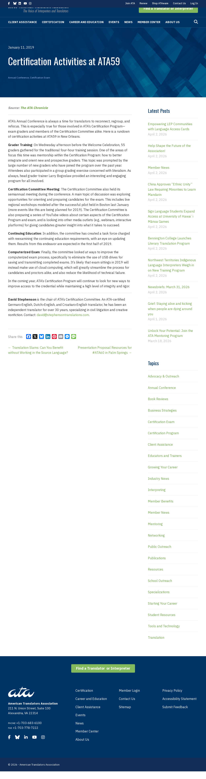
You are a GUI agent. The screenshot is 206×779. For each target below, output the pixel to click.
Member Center (149, 30)
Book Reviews (158, 407)
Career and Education (86, 30)
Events (114, 30)
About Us (172, 30)
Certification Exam (40, 85)
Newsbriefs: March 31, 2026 (169, 295)
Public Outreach (159, 554)
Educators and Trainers (165, 463)
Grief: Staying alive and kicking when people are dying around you (170, 316)
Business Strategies (162, 418)
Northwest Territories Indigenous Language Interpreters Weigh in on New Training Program (172, 273)
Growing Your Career (163, 475)
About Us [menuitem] (82, 747)
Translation (156, 645)
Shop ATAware (160, 3)
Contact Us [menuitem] (127, 706)
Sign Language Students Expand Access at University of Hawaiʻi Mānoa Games (171, 224)
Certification (53, 30)
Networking (156, 543)
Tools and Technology (164, 634)
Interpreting (157, 497)
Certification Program (163, 441)
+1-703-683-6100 (29, 730)
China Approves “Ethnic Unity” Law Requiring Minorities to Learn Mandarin (172, 197)
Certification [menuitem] (84, 698)
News (128, 30)
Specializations (159, 600)
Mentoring (155, 532)
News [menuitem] (79, 731)
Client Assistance (22, 30)
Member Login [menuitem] (129, 698)
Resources (155, 577)
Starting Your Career (162, 611)
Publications (157, 566)
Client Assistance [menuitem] (87, 715)
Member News (158, 175)
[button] (168, 16)
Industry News (158, 486)
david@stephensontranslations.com (63, 322)
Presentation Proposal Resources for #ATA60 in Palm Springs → (105, 357)
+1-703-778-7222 (25, 735)
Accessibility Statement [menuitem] (179, 706)
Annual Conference (18, 85)
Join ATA (130, 3)
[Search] (196, 29)
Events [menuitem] (80, 723)
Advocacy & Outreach (163, 384)
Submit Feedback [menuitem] (175, 715)
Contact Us (179, 3)
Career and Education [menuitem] (91, 706)
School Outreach (160, 588)
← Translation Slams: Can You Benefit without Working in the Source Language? (38, 357)
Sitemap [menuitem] (125, 715)
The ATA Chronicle (34, 115)
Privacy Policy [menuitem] (172, 698)
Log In (194, 3)
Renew (143, 3)
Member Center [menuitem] (87, 739)
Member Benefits (160, 509)
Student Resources (161, 622)
